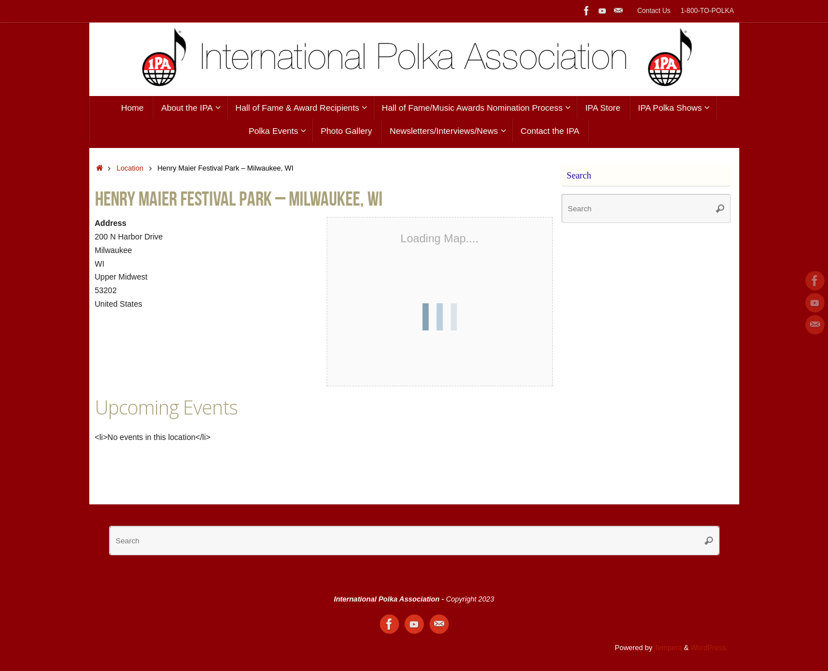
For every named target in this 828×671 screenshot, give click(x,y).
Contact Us (653, 11)
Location (130, 168)
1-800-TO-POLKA (707, 11)
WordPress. (709, 648)
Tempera (668, 648)
